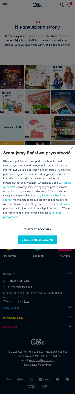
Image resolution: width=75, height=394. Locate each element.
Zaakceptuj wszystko (37, 240)
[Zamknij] (71, 148)
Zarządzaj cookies (37, 229)
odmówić (64, 204)
